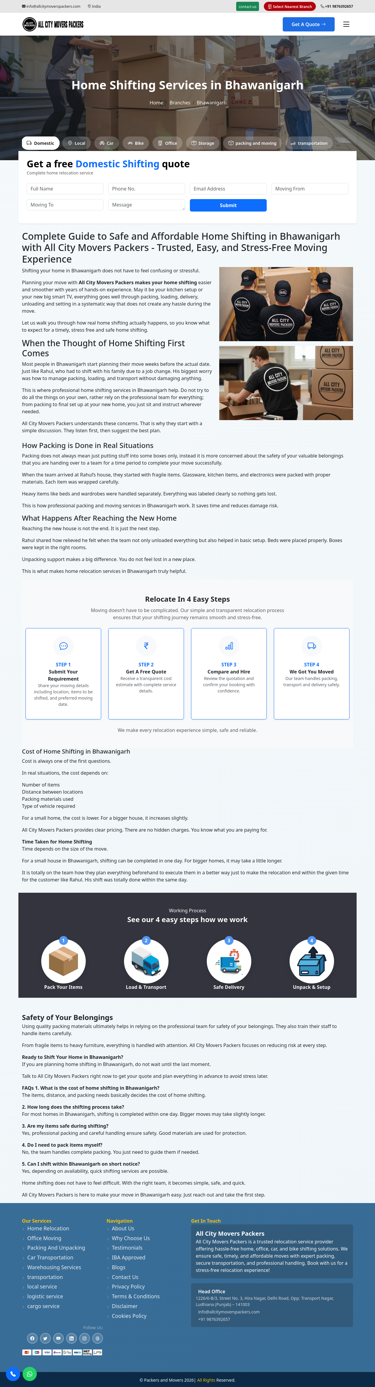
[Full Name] (65, 188)
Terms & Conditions (133, 1296)
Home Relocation (45, 1228)
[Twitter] (45, 1338)
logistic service (42, 1296)
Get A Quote (309, 24)
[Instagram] (84, 1338)
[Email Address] (228, 188)
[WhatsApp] (30, 1374)
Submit (228, 205)
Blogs (116, 1267)
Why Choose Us (128, 1238)
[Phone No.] (146, 188)
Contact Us (123, 1276)
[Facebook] (32, 1338)
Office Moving (41, 1238)
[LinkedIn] (71, 1338)
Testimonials (124, 1247)
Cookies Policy (127, 1315)
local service (39, 1286)
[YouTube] (58, 1338)
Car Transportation (47, 1257)
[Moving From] (309, 188)
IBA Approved (126, 1257)
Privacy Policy (126, 1286)
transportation (42, 1276)
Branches (180, 102)
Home (156, 102)
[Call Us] (13, 1374)
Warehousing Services (51, 1267)
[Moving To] (65, 204)
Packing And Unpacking (53, 1247)
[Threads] (97, 1338)
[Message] (146, 204)
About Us (120, 1228)
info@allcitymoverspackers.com (53, 6)
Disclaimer (122, 1306)
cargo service (41, 1306)
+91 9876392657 (214, 1319)
